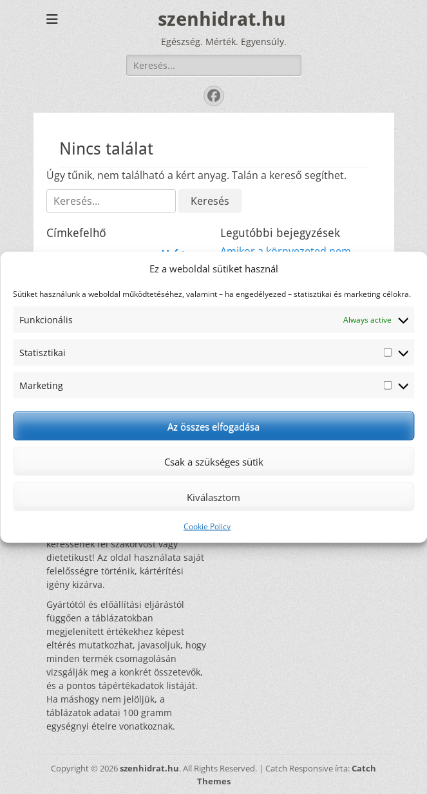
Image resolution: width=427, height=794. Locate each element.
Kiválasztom (213, 496)
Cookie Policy (207, 526)
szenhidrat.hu (222, 19)
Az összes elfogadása (213, 425)
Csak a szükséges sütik (213, 461)
